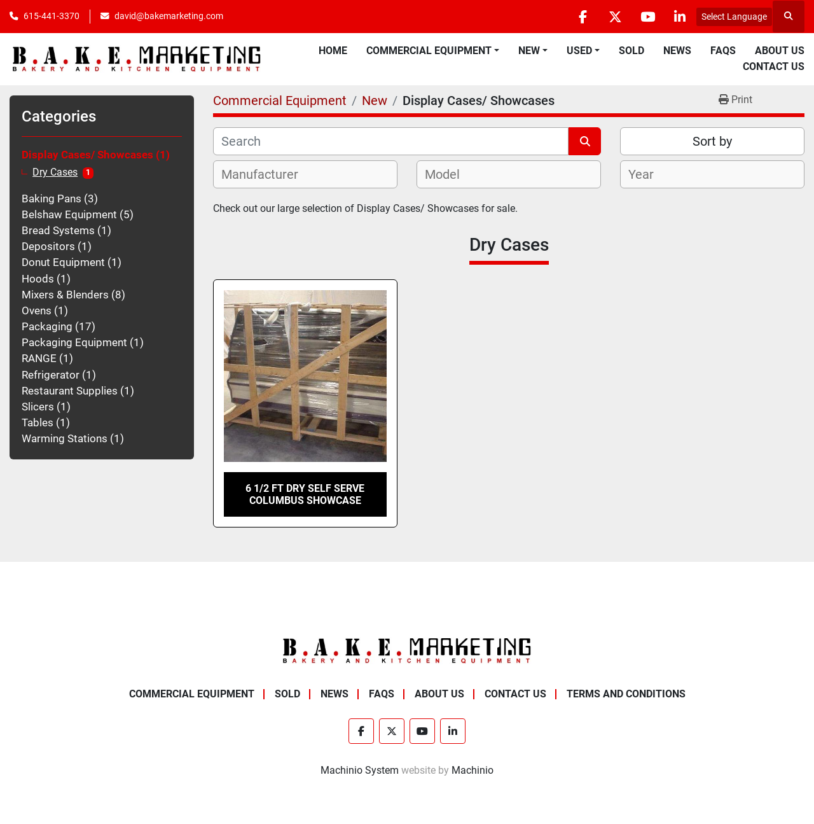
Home (333, 51)
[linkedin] (680, 16)
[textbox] (266, 174)
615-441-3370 (51, 16)
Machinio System (360, 770)
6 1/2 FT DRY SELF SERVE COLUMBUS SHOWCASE (304, 494)
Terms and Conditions (626, 694)
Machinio (472, 770)
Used (579, 51)
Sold (631, 51)
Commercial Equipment (429, 51)
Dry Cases (55, 172)
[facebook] (582, 16)
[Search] (391, 141)
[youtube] (647, 16)
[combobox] (305, 174)
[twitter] (615, 16)
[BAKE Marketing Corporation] (407, 650)
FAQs (723, 51)
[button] (432, 51)
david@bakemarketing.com (168, 16)
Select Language (734, 16)
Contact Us (773, 66)
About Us (779, 51)
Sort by (712, 141)
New (529, 51)
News (677, 51)
